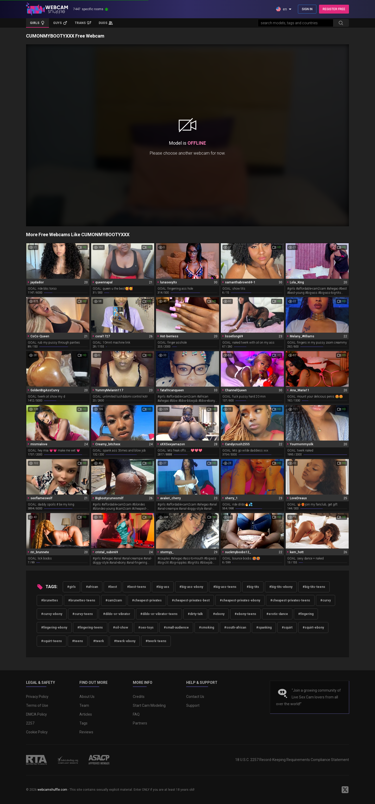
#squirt (287, 627)
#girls (71, 587)
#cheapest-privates (147, 600)
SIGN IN (307, 9)
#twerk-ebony (124, 641)
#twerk (98, 641)
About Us (87, 696)
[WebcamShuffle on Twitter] (345, 790)
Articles (85, 714)
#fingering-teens (90, 627)
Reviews (86, 732)
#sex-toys (146, 627)
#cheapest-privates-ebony (240, 600)
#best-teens (136, 587)
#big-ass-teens (224, 587)
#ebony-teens (245, 614)
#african (92, 587)
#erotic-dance (277, 614)
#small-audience (176, 627)
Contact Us (195, 696)
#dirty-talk (195, 614)
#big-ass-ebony (191, 587)
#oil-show (120, 627)
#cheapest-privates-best (191, 600)
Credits (139, 696)
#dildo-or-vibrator (116, 614)
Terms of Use (37, 705)
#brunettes (49, 600)
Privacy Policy (37, 696)
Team (84, 705)
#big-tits (253, 587)
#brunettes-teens (81, 600)
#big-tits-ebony (280, 587)
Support (192, 705)
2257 (30, 723)
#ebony (218, 614)
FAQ (136, 714)
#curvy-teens (82, 614)
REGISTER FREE (334, 9)
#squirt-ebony (313, 627)
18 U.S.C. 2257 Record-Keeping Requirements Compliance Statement (292, 760)
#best (112, 587)
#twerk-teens (156, 641)
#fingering (306, 614)
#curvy (325, 600)
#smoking (206, 627)
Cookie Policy (37, 732)
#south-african (235, 627)
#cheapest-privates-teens (290, 600)
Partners (140, 723)
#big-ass (162, 587)
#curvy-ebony (51, 614)
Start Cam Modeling (149, 705)
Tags (83, 723)
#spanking (264, 627)
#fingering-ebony (54, 627)
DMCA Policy (36, 714)
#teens (77, 641)
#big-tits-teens (314, 587)
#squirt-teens (51, 641)
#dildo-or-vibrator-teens (159, 614)
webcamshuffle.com (52, 789)
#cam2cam (113, 600)
